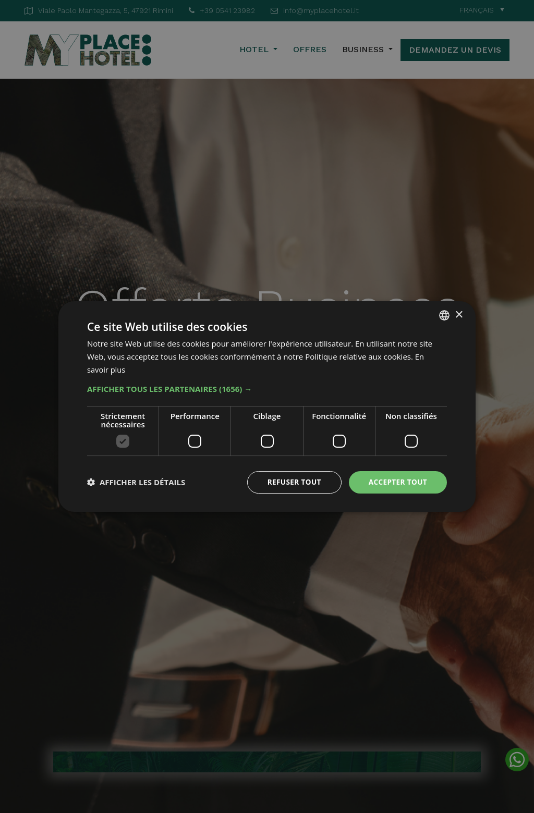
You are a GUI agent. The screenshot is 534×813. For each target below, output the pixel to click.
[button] (267, 388)
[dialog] (267, 406)
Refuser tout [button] (291, 482)
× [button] (459, 314)
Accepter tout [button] (397, 482)
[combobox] (444, 315)
